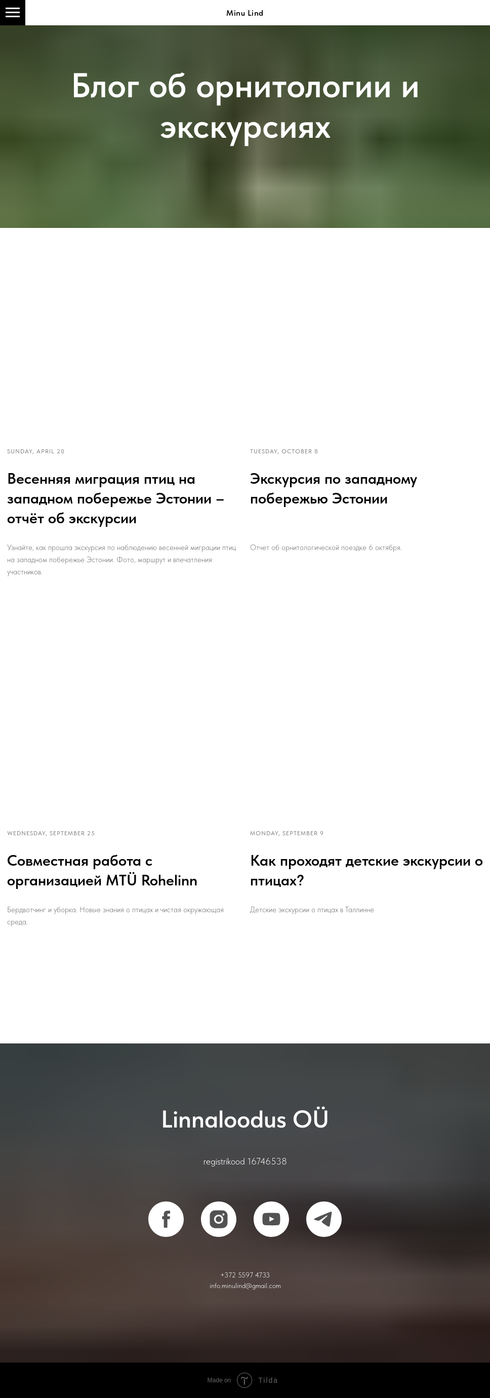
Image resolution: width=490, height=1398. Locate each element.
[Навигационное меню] (13, 13)
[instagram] (218, 1219)
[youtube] (271, 1219)
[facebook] (166, 1219)
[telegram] (324, 1219)
